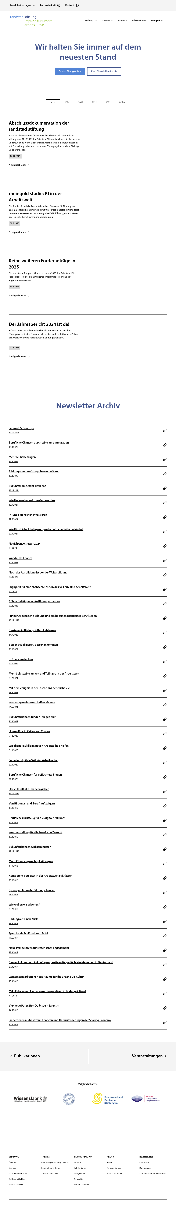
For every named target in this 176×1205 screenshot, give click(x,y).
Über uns (13, 1163)
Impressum (144, 1163)
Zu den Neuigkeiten (69, 71)
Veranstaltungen (114, 1168)
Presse (109, 1163)
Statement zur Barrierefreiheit (152, 1174)
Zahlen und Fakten (17, 1179)
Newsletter (79, 1179)
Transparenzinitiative (18, 1174)
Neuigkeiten (157, 20)
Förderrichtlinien (16, 1185)
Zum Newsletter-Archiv (104, 71)
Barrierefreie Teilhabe (50, 1168)
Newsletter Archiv (114, 1174)
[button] (91, 21)
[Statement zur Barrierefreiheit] (50, 5)
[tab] (53, 102)
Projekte (122, 20)
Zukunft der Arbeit (49, 1174)
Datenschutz (145, 1168)
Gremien (12, 1168)
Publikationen (139, 20)
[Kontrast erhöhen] (72, 5)
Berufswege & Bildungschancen (55, 1163)
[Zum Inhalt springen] (22, 5)
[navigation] (31, 20)
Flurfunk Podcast (81, 1185)
